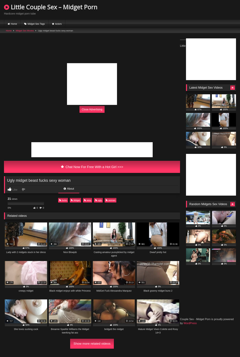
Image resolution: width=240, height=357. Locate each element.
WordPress (190, 323)
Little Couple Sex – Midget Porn (50, 7)
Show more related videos (92, 343)
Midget (75, 200)
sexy (87, 200)
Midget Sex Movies (25, 30)
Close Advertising (92, 109)
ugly (98, 200)
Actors (58, 24)
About (69, 188)
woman (110, 200)
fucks (63, 200)
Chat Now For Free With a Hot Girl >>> (92, 167)
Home (14, 24)
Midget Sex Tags (36, 24)
